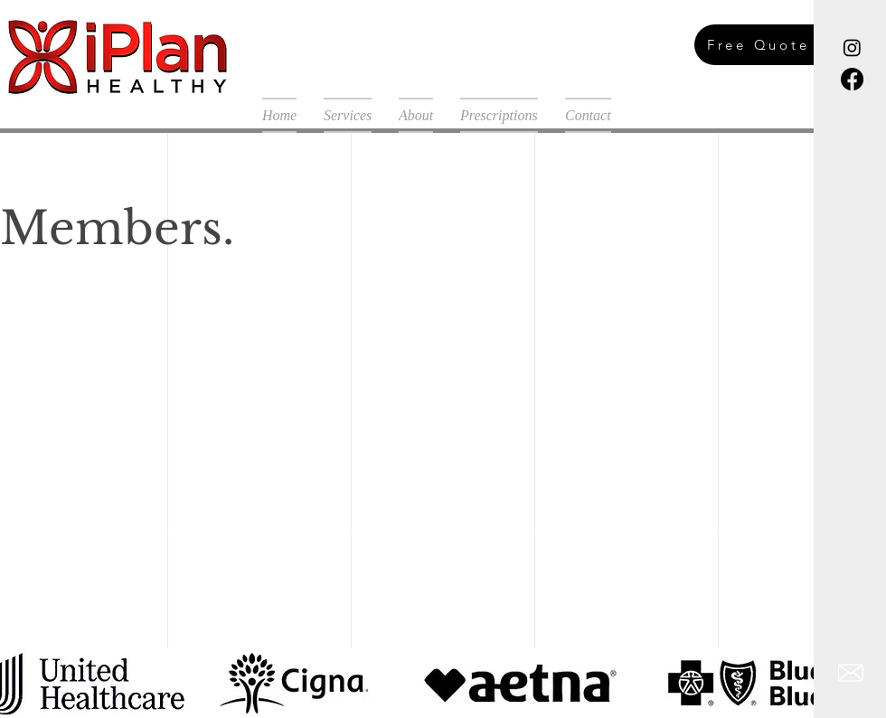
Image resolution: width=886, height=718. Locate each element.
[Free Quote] (778, 44)
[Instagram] (852, 47)
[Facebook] (852, 79)
